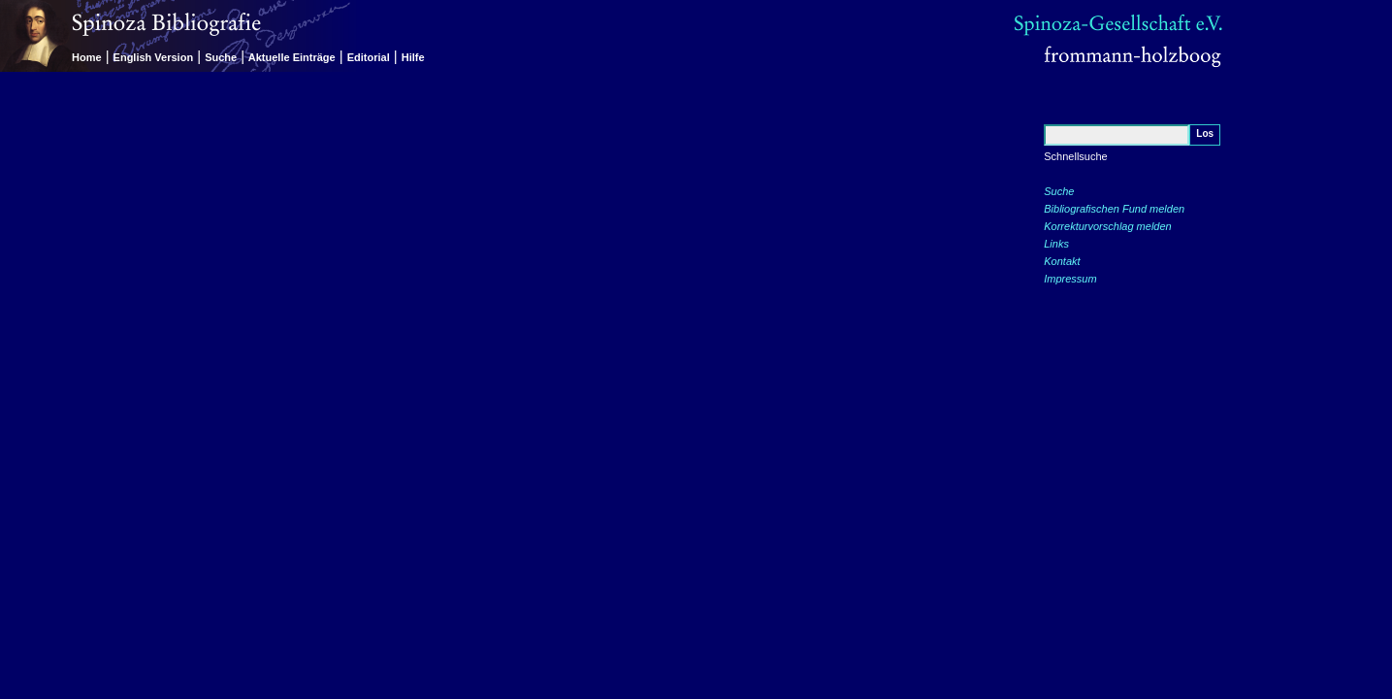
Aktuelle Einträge (292, 57)
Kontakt (1062, 261)
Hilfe (413, 57)
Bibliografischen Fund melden (1114, 209)
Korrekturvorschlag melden (1107, 226)
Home (87, 57)
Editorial (368, 57)
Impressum (1070, 278)
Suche (221, 57)
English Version (153, 57)
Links (1056, 244)
